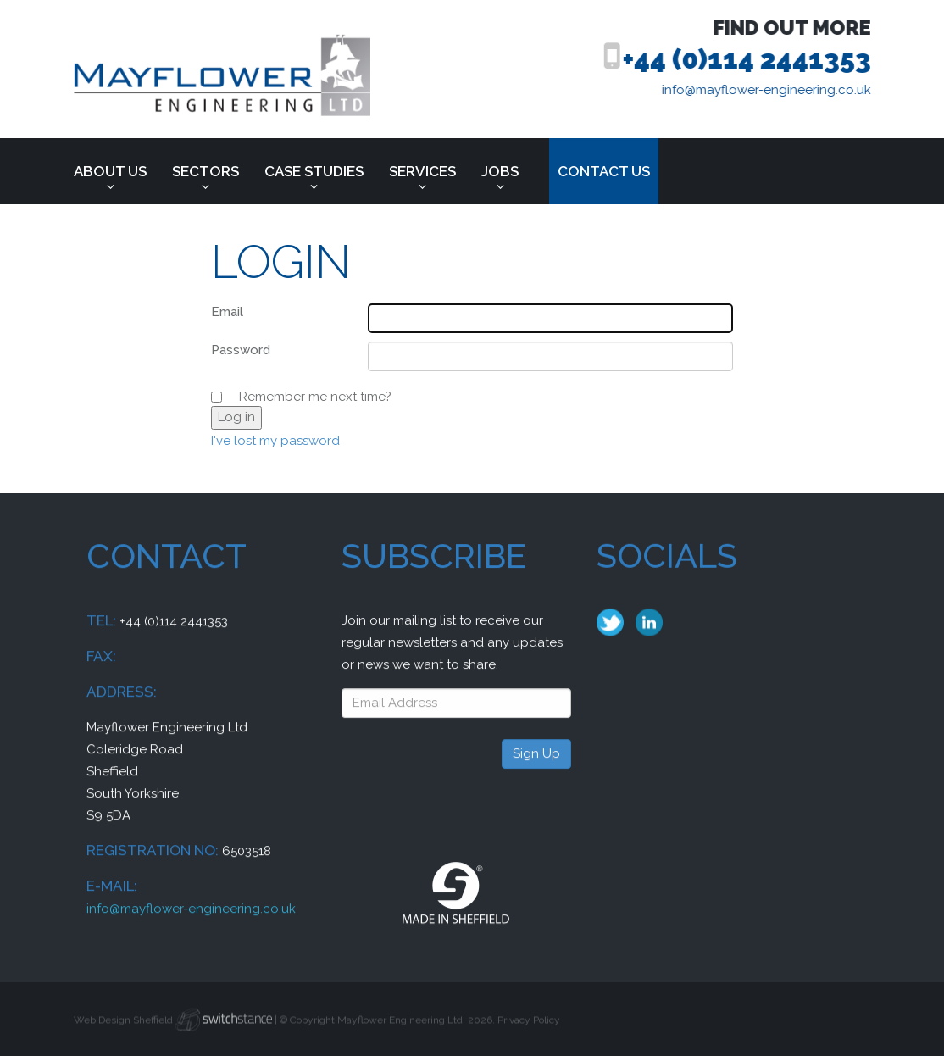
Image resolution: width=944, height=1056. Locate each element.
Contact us (604, 171)
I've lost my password (275, 440)
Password (240, 350)
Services (422, 171)
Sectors (205, 171)
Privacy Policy (528, 1026)
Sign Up (536, 767)
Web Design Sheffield (123, 1026)
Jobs (500, 171)
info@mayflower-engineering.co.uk (775, 89)
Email (227, 312)
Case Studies (314, 171)
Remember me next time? (315, 396)
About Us (110, 171)
